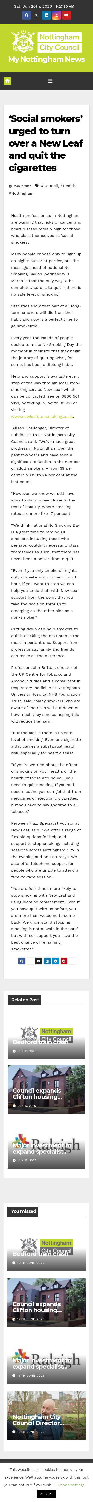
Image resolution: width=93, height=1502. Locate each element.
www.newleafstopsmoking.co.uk (42, 416)
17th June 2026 (31, 1319)
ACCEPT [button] (46, 1494)
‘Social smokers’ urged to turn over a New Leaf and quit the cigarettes (46, 143)
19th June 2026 (31, 1263)
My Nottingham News (46, 59)
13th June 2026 (31, 1432)
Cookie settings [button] (71, 1485)
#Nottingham (21, 193)
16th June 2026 (31, 1375)
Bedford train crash (41, 1042)
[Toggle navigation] (50, 81)
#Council (49, 185)
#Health (67, 185)
